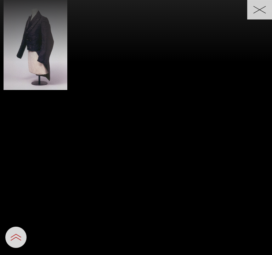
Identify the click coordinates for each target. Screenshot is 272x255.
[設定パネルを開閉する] (16, 237)
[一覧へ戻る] (259, 9)
